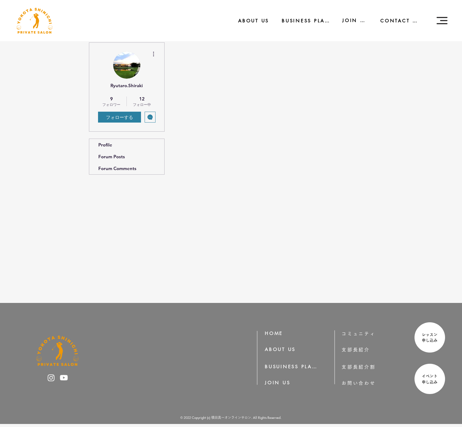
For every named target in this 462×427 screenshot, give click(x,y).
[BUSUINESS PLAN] (291, 366)
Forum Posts (111, 156)
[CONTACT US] (396, 21)
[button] (442, 20)
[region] (429, 338)
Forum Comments (117, 168)
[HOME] (276, 333)
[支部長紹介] (364, 349)
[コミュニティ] (363, 333)
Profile (105, 145)
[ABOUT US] (249, 21)
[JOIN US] (351, 20)
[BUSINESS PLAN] (301, 21)
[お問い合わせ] (368, 383)
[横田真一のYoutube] (63, 377)
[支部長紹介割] (368, 367)
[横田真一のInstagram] (51, 377)
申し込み (431, 340)
